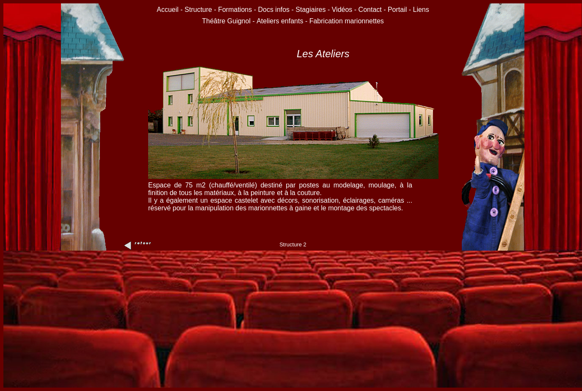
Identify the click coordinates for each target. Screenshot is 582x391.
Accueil (168, 9)
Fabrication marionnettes (346, 21)
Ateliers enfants (281, 21)
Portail (397, 9)
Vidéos (342, 9)
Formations (235, 9)
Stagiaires (310, 9)
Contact (370, 9)
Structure (198, 9)
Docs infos (274, 9)
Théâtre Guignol (226, 21)
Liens (421, 9)
